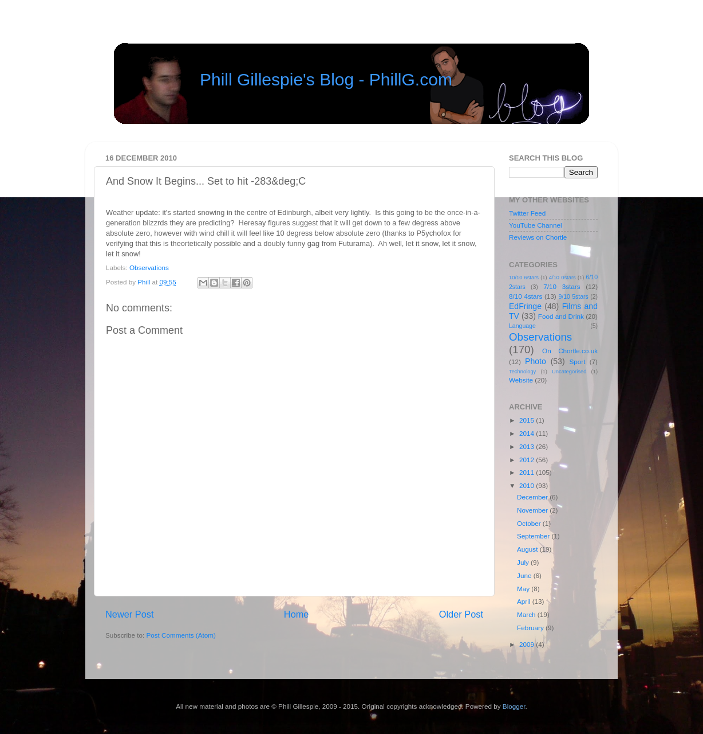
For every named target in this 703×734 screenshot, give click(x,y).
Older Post (461, 614)
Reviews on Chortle (538, 237)
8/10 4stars (525, 296)
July (524, 562)
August (528, 549)
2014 (527, 433)
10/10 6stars (524, 277)
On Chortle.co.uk (570, 350)
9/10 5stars (573, 296)
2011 (527, 472)
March (527, 614)
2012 (527, 459)
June (525, 575)
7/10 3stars (561, 286)
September (534, 536)
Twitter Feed (527, 213)
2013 (527, 446)
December (533, 497)
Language (522, 325)
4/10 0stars (562, 277)
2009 (527, 644)
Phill (144, 282)
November (533, 510)
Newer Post (129, 614)
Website (521, 380)
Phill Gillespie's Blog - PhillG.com (326, 79)
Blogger (514, 706)
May (524, 588)
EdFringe (525, 306)
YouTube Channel (535, 225)
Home (296, 614)
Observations (149, 267)
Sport (578, 361)
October (530, 523)
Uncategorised (569, 371)
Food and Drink (561, 316)
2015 (527, 420)
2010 (527, 485)
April (524, 601)
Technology (522, 371)
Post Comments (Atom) (180, 635)
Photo (535, 361)
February (531, 627)
